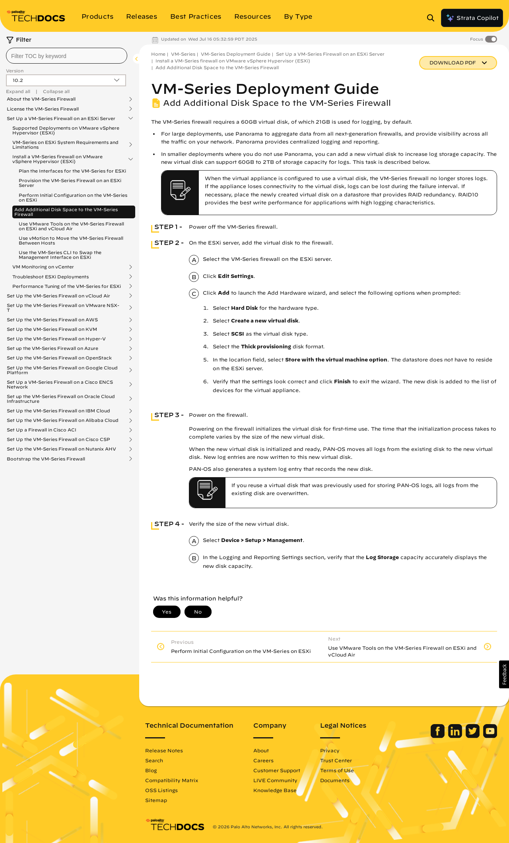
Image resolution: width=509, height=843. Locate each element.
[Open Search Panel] (433, 17)
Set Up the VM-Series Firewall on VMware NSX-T (63, 308)
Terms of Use (337, 770)
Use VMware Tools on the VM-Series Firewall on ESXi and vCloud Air (71, 226)
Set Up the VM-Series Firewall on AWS (52, 319)
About (261, 750)
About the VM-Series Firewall (41, 99)
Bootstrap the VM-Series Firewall (46, 458)
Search (154, 760)
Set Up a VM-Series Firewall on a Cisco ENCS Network (60, 384)
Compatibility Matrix (171, 780)
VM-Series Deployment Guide (235, 53)
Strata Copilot (472, 18)
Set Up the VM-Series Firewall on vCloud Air (58, 295)
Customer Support (276, 770)
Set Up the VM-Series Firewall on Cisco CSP (58, 439)
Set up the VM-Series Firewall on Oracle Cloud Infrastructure (61, 399)
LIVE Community (275, 780)
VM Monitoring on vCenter (43, 266)
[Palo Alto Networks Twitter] (473, 736)
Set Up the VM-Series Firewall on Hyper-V (56, 338)
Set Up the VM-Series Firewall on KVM (52, 329)
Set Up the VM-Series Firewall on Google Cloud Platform (62, 370)
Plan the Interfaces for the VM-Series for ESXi (72, 170)
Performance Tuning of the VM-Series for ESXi (66, 286)
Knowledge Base (275, 790)
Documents (335, 780)
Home (158, 53)
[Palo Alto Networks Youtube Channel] (490, 736)
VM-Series (183, 53)
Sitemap (156, 800)
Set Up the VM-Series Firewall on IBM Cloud (58, 410)
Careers (263, 760)
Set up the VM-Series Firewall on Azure (52, 348)
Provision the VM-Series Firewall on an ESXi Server (70, 183)
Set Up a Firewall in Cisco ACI (41, 429)
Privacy (330, 750)
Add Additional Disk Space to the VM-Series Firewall (66, 212)
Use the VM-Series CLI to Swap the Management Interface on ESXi (60, 255)
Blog (151, 770)
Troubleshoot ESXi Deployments (50, 276)
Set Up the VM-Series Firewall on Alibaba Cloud (63, 420)
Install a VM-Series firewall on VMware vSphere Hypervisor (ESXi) (57, 159)
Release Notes (164, 750)
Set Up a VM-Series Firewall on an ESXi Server (61, 118)
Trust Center (336, 760)
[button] (504, 674)
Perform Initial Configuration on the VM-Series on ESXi (73, 197)
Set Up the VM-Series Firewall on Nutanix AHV (61, 449)
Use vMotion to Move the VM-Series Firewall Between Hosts (71, 240)
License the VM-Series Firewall (43, 109)
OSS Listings (161, 790)
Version (14, 70)
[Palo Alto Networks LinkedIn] (456, 736)
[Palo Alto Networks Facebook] (438, 736)
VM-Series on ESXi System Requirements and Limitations (65, 145)
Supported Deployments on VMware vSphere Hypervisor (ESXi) (65, 130)
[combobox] (66, 56)
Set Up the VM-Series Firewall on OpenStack (59, 357)
